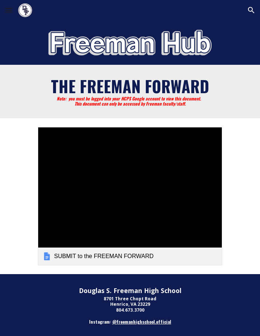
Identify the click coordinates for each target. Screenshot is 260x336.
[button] (8, 10)
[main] (130, 92)
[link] (130, 196)
